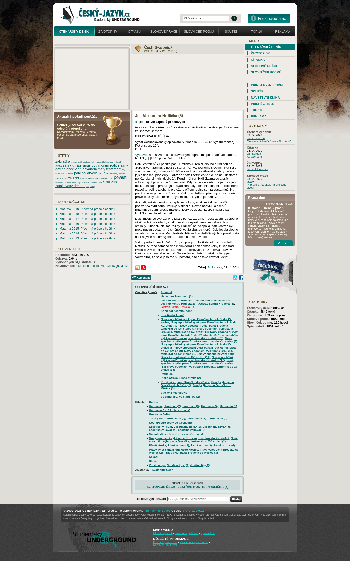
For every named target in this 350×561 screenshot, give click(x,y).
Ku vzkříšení (254, 156)
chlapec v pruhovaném (79, 169)
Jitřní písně (156, 418)
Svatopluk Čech (162, 469)
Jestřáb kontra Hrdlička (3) (178, 303)
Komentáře (143, 277)
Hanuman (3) (191, 406)
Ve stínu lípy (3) (200, 465)
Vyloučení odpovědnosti (194, 542)
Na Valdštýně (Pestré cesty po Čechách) (176, 433)
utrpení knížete (103, 162)
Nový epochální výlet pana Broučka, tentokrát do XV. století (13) (197, 363)
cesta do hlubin (89, 162)
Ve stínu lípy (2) (189, 396)
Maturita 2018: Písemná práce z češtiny (87, 214)
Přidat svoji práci (267, 85)
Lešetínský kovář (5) (191, 429)
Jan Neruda (254, 153)
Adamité (166, 292)
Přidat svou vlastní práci (269, 18)
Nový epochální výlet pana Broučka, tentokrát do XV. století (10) (197, 352)
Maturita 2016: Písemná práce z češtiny (87, 224)
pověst (120, 177)
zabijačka (62, 161)
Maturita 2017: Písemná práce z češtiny (87, 219)
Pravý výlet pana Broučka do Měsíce (185, 382)
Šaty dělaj (90, 186)
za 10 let (104, 173)
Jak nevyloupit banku (104, 178)
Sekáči (153, 456)
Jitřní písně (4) (217, 418)
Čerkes (153, 401)
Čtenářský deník (74, 31)
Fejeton (288, 203)
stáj (65, 178)
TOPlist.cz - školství (90, 266)
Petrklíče (167, 373)
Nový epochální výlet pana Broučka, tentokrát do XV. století (189, 438)
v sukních (74, 177)
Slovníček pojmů (199, 31)
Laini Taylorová (256, 138)
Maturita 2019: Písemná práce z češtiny (87, 209)
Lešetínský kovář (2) (187, 426)
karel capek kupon (75, 183)
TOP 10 (256, 110)
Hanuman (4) (210, 406)
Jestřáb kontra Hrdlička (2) (212, 300)
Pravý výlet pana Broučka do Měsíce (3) (191, 452)
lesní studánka (67, 174)
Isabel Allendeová (257, 169)
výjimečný (114, 174)
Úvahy (250, 181)
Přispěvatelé (262, 104)
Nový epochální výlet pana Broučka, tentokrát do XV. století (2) (193, 439)
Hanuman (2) (183, 296)
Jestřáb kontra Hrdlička (176, 300)
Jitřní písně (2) (175, 418)
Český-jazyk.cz (117, 266)
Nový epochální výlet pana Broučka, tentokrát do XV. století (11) (198, 355)
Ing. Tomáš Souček (158, 510)
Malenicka (215, 267)
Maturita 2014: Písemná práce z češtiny (87, 233)
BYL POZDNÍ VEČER (93, 183)
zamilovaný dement (70, 186)
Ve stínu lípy (169, 396)
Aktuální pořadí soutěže (79, 116)
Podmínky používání (165, 542)
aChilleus (110, 182)
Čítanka (134, 31)
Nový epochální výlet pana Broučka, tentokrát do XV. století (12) (197, 358)
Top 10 (256, 31)
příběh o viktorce (87, 178)
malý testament (109, 169)
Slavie (153, 460)
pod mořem (100, 165)
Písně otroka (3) (201, 445)
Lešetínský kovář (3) (216, 426)
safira (67, 165)
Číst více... (283, 243)
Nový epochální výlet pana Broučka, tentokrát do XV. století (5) (199, 333)
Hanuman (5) (228, 406)
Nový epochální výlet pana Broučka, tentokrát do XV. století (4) (197, 330)
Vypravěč (141, 155)
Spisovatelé (255, 326)
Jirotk (58, 165)
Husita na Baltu (159, 414)
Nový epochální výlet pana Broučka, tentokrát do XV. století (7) (199, 339)
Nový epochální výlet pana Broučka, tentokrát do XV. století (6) (199, 336)
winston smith (76, 162)
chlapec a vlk (60, 183)
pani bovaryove (86, 173)
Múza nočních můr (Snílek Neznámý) (269, 141)
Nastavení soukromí (165, 545)
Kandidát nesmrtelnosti (176, 310)
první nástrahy (116, 162)
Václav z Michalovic (174, 392)
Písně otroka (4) (224, 445)
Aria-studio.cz (194, 510)
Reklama (282, 31)
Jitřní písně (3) (196, 418)
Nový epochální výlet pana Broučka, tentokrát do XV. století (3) (195, 327)
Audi (74, 166)
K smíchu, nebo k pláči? (266, 208)
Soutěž (231, 31)
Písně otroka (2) (190, 377)
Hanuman (167, 296)
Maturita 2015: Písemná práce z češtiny (87, 228)
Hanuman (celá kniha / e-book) (169, 410)
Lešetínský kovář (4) (162, 429)
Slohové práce (163, 31)
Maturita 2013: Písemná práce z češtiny (87, 238)
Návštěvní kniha (265, 97)
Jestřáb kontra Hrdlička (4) (216, 303)
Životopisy (107, 31)
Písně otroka (169, 377)
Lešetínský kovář (172, 315)
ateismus (84, 165)
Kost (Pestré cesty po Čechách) (170, 422)
